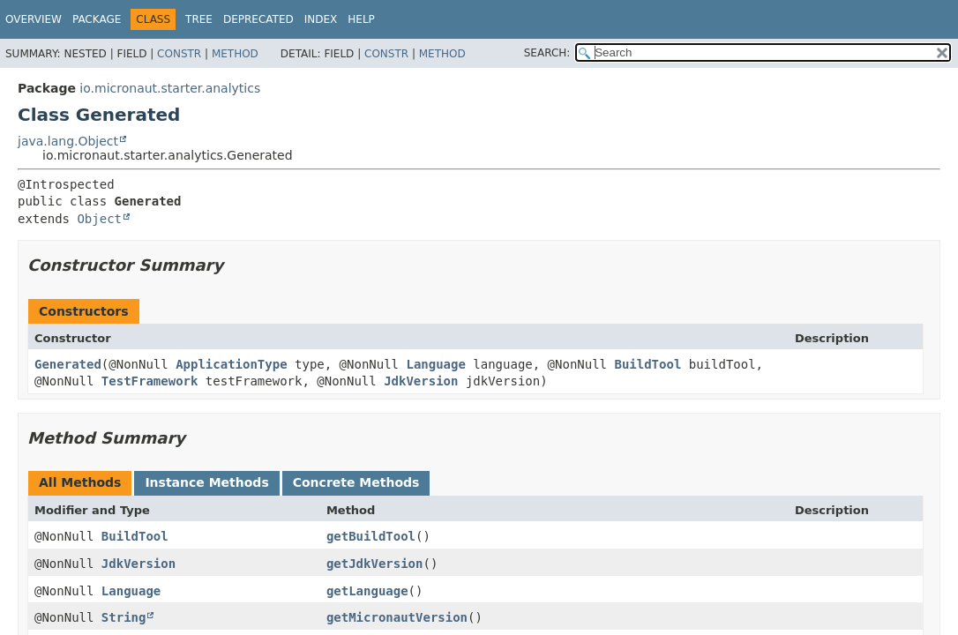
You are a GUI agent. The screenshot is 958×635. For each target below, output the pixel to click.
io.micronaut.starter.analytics (169, 88)
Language (435, 364)
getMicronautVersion (397, 617)
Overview (33, 19)
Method (235, 54)
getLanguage (367, 591)
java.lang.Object (68, 141)
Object (99, 219)
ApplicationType (231, 364)
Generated (67, 364)
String (123, 617)
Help (361, 19)
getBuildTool (370, 536)
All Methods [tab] (80, 482)
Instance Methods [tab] (206, 482)
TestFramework (149, 381)
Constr (179, 54)
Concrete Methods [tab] (356, 482)
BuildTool (647, 364)
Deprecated (258, 19)
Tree (199, 19)
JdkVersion (421, 381)
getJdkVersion (374, 564)
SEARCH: (547, 53)
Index (321, 19)
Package (96, 19)
